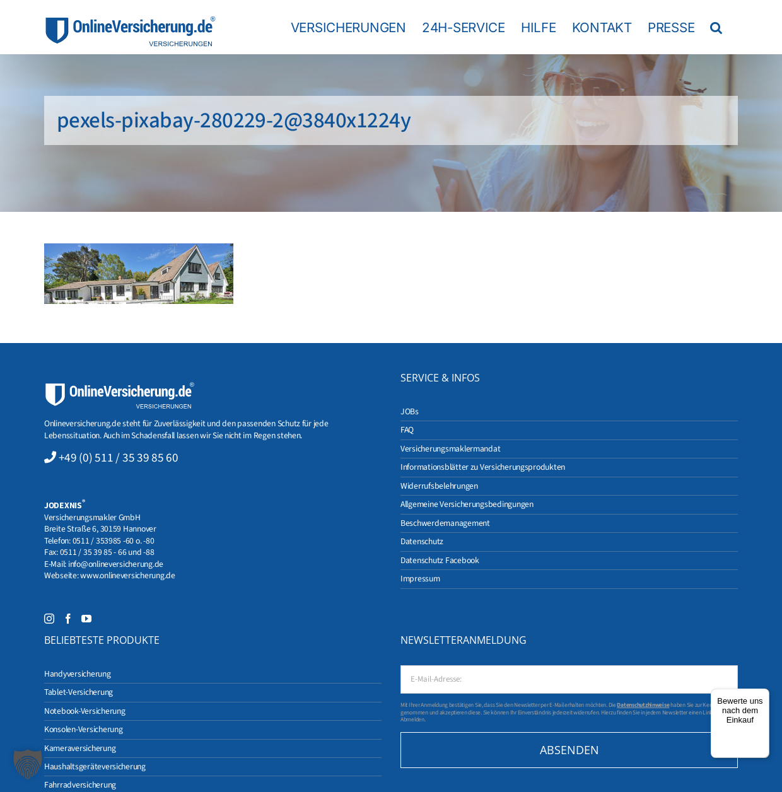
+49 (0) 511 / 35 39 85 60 (118, 458)
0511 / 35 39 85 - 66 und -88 (107, 552)
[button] (716, 27)
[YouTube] (86, 619)
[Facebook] (68, 619)
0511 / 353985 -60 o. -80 (114, 541)
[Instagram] (49, 619)
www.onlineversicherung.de (127, 575)
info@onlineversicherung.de (115, 564)
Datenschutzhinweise (643, 705)
